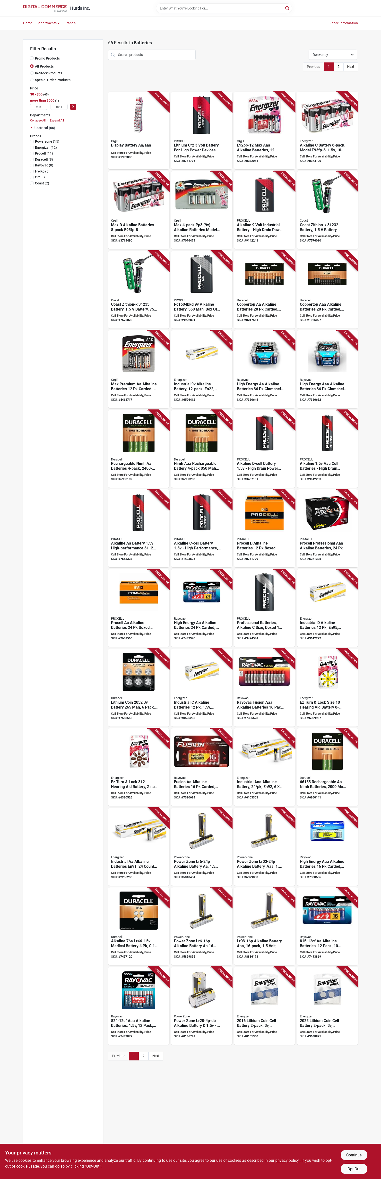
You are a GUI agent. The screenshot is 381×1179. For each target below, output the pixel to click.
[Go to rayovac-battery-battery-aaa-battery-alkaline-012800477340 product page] (138, 1006)
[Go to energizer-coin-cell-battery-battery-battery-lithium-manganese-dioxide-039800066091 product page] (264, 1006)
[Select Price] (73, 107)
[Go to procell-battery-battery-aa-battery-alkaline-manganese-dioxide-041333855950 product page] (138, 608)
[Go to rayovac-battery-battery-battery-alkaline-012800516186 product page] (327, 369)
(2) (42, 183)
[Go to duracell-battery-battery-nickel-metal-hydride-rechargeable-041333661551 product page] (138, 449)
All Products (44, 66)
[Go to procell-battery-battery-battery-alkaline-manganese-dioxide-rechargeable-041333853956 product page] (264, 528)
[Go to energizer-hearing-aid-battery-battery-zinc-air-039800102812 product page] (327, 688)
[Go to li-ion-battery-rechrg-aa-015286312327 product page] (327, 210)
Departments (46, 23)
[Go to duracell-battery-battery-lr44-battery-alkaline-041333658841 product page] (138, 926)
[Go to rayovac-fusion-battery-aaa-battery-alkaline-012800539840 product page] (264, 688)
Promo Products (47, 58)
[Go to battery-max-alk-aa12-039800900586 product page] (138, 369)
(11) (44, 153)
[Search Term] (224, 8)
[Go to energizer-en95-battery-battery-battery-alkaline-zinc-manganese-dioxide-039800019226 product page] (327, 608)
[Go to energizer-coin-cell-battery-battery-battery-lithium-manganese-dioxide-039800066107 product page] (327, 1006)
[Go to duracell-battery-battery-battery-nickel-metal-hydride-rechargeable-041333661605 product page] (201, 449)
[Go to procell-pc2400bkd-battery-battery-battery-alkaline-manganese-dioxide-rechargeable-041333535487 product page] (327, 528)
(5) (42, 171)
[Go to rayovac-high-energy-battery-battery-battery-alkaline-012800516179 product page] (264, 369)
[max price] (59, 107)
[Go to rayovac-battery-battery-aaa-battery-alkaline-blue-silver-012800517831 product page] (327, 847)
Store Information (344, 23)
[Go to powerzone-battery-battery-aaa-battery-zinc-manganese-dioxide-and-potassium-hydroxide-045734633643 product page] (264, 847)
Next (350, 67)
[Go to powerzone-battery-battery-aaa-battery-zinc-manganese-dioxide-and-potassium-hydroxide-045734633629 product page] (264, 926)
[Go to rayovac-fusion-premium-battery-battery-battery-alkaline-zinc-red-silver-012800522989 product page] (201, 767)
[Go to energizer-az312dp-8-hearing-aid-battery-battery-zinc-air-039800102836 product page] (138, 767)
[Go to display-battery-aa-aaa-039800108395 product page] (138, 131)
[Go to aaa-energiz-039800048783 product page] (264, 131)
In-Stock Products (48, 73)
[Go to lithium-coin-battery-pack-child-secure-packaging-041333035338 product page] (138, 688)
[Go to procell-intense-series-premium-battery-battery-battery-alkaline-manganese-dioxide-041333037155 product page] (327, 449)
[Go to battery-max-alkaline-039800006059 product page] (327, 131)
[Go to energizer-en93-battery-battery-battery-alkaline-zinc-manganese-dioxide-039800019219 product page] (201, 688)
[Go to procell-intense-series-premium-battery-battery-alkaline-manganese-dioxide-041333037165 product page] (264, 210)
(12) (46, 147)
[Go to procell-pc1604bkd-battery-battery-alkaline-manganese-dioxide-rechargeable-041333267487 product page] (201, 290)
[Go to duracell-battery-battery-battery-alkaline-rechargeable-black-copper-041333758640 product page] (264, 290)
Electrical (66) (44, 128)
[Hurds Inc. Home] (45, 8)
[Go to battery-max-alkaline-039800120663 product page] (201, 210)
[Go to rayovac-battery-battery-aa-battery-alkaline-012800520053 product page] (201, 608)
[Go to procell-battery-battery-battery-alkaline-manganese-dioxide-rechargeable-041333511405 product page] (264, 608)
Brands (70, 23)
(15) (47, 141)
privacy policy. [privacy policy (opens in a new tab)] (287, 1160)
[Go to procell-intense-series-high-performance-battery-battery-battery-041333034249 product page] (264, 449)
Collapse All (38, 120)
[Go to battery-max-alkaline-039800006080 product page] (138, 210)
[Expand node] (32, 128)
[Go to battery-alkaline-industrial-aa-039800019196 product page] (138, 847)
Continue (354, 1155)
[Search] (287, 8)
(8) (44, 159)
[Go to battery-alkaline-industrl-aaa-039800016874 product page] (264, 767)
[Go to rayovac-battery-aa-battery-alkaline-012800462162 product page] (327, 926)
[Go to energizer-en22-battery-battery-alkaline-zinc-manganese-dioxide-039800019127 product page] (201, 369)
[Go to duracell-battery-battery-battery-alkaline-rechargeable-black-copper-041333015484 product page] (327, 290)
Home (27, 23)
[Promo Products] (32, 58)
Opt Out (354, 1169)
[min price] (38, 107)
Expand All (57, 120)
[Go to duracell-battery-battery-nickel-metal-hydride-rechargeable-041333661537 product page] (327, 767)
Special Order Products (52, 80)
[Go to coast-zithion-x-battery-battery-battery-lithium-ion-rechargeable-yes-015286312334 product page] (138, 290)
